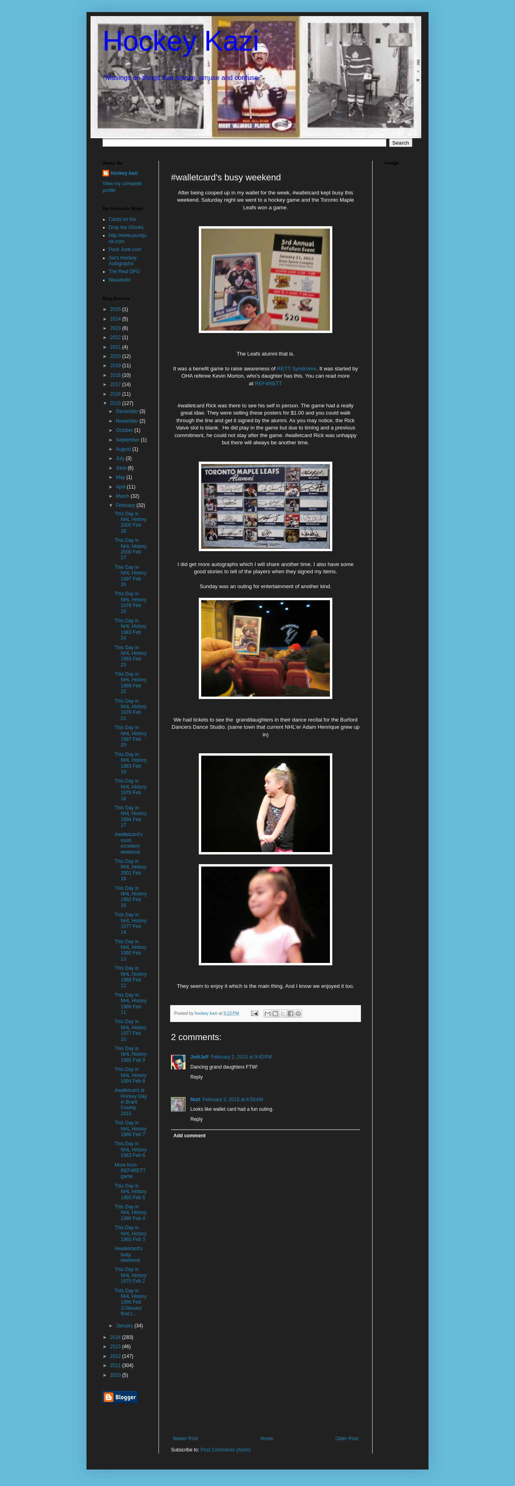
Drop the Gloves (126, 227)
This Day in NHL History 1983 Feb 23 (130, 656)
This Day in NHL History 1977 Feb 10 (130, 1030)
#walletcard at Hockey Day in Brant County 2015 (131, 1101)
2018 (116, 375)
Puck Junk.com (125, 249)
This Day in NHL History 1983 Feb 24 (130, 629)
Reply (196, 1077)
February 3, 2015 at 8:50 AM (233, 1099)
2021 (116, 347)
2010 (116, 1375)
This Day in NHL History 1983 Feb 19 (130, 763)
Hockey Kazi (181, 41)
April (121, 487)
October (125, 430)
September (128, 440)
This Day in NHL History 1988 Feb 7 (130, 1128)
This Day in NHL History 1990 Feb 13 (130, 950)
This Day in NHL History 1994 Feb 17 (130, 816)
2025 (116, 309)
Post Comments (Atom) (225, 1450)
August (124, 449)
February (126, 505)
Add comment (189, 1136)
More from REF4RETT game (130, 1170)
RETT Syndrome (296, 369)
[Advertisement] (265, 1375)
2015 (116, 403)
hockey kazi (124, 173)
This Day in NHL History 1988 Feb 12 (130, 976)
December (128, 411)
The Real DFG (124, 271)
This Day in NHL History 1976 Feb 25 (130, 602)
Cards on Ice (122, 219)
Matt (195, 1099)
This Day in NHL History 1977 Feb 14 (130, 923)
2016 (116, 394)
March (123, 496)
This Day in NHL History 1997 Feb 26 (130, 575)
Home (266, 1438)
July (121, 458)
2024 (116, 319)
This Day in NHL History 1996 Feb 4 (130, 1212)
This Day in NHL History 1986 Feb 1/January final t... (130, 1302)
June (122, 468)
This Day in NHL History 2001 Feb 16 (130, 869)
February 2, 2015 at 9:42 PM (241, 1057)
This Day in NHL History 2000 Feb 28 (130, 522)
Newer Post (185, 1438)
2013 (116, 1346)
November (128, 421)
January (125, 1326)
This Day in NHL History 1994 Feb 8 (130, 1075)
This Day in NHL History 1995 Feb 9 (130, 1054)
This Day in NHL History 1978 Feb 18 (130, 789)
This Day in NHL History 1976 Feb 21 (130, 709)
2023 (116, 328)
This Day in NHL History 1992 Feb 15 (130, 896)
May (121, 477)
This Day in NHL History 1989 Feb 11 (130, 1003)
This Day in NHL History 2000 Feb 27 (130, 549)
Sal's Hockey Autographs (122, 260)
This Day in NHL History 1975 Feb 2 (130, 1275)
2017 (116, 384)
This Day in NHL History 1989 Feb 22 (130, 682)
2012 (116, 1356)
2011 (116, 1365)
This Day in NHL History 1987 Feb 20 (130, 736)
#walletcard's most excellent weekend (128, 843)
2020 (116, 356)
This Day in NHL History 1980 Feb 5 (130, 1191)
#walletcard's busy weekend (128, 1254)
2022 (116, 337)
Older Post (346, 1438)
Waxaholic (120, 280)
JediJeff (199, 1057)
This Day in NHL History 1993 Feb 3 (130, 1233)
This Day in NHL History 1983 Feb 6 (130, 1149)
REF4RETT (268, 383)
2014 (116, 1337)
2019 (116, 365)
